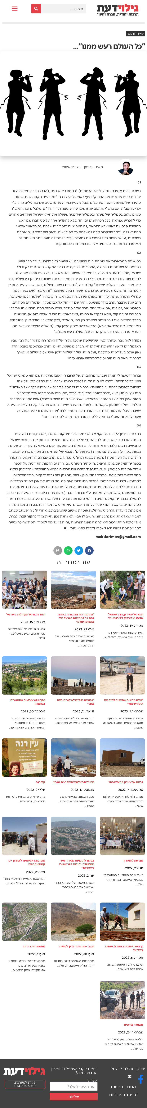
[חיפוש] (36, 8)
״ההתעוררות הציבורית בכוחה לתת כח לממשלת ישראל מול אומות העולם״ (76, 617)
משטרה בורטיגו (133, 1024)
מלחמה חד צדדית (34, 946)
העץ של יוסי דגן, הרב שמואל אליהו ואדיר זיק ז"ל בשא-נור (125, 616)
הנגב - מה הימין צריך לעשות (76, 946)
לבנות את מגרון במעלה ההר (126, 782)
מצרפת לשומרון (133, 860)
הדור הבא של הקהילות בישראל (25, 614)
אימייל (92, 1080)
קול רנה (40, 782)
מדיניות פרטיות (123, 1094)
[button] (15, 8)
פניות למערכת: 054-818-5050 (25, 1084)
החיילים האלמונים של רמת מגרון (73, 782)
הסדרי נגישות (123, 1086)
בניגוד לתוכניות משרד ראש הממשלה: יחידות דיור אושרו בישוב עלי (76, 863)
